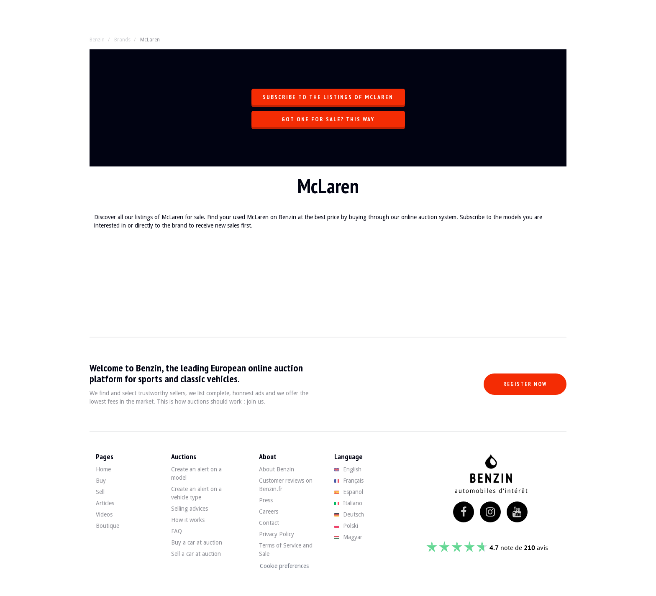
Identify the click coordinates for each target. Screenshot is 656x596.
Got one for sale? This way (328, 119)
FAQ (176, 531)
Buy (101, 480)
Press (266, 500)
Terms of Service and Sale (286, 549)
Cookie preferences (284, 566)
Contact (269, 522)
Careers (268, 511)
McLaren (150, 40)
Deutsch (349, 514)
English (347, 469)
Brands (122, 40)
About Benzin (276, 469)
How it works (188, 520)
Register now (525, 384)
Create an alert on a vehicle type (196, 493)
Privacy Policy (276, 534)
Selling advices (189, 508)
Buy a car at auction (196, 542)
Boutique (107, 525)
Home (103, 469)
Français (349, 480)
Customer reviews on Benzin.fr (286, 484)
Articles (105, 503)
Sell (100, 492)
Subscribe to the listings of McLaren (328, 97)
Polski (346, 525)
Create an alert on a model (196, 473)
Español (348, 492)
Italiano (348, 503)
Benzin (97, 40)
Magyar (348, 537)
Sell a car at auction (196, 553)
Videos (104, 514)
